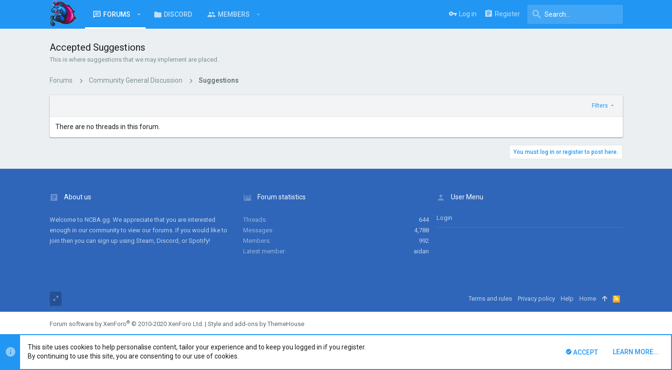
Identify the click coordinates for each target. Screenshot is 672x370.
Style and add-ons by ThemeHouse (256, 323)
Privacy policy (536, 298)
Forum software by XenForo (126, 323)
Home (587, 298)
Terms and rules (490, 298)
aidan (421, 251)
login (444, 217)
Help (567, 298)
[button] (139, 14)
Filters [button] (600, 105)
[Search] (575, 14)
